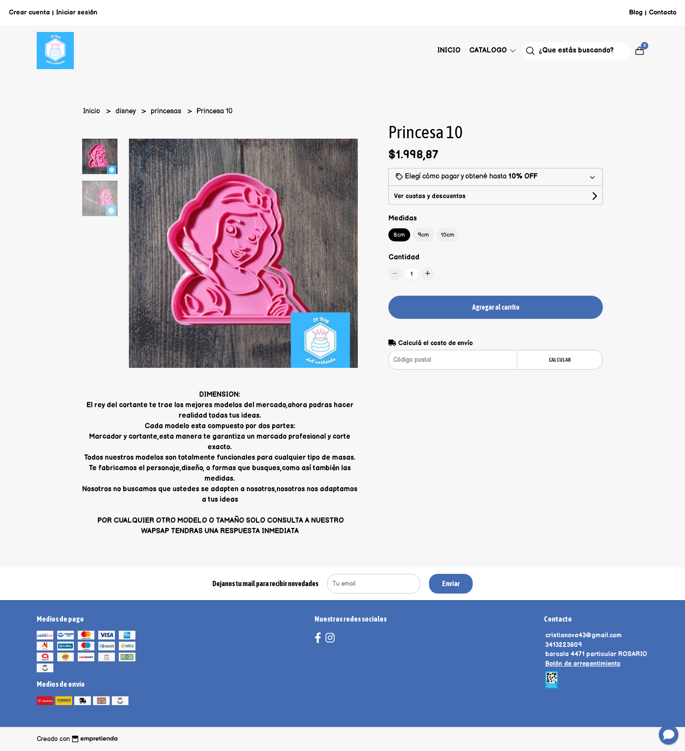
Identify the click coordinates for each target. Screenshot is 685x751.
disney (126, 111)
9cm (423, 234)
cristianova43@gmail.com (583, 635)
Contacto (662, 12)
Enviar (451, 583)
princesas (167, 111)
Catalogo (493, 50)
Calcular (560, 359)
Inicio (448, 50)
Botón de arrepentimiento (582, 663)
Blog (636, 12)
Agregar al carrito (495, 307)
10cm (447, 234)
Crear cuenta (29, 12)
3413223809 (563, 645)
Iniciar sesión (76, 12)
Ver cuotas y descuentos (430, 196)
